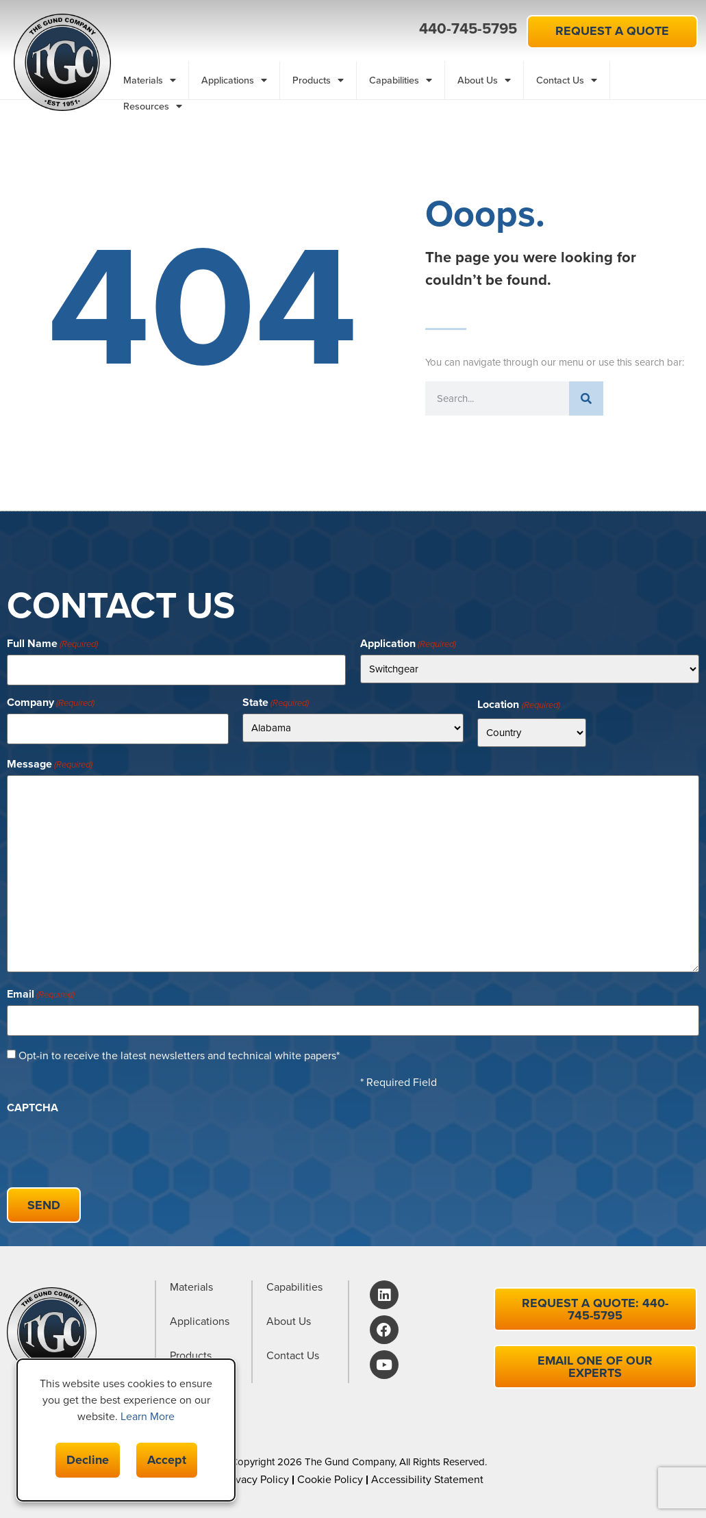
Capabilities (400, 80)
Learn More (148, 1416)
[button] (394, 29)
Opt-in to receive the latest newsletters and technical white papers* (179, 1051)
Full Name (52, 643)
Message (49, 762)
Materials (149, 80)
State (275, 700)
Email (41, 992)
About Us (484, 80)
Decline (87, 1460)
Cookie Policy (330, 1471)
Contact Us (566, 80)
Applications (234, 80)
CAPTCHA (32, 1103)
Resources (152, 106)
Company (50, 700)
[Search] (586, 398)
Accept (166, 1460)
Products (318, 80)
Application (408, 643)
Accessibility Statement (427, 1471)
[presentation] (111, 1140)
